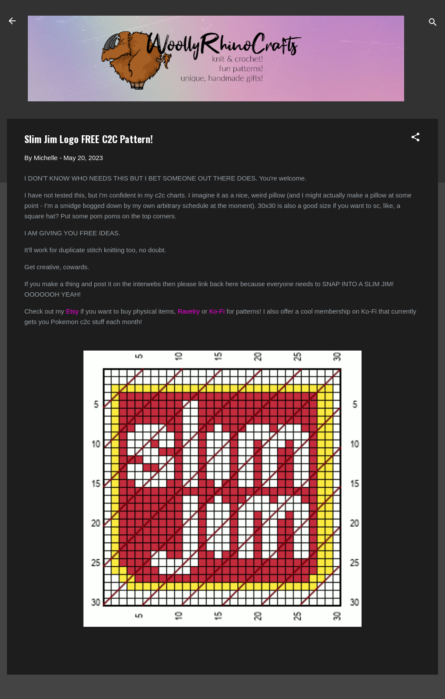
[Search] (433, 23)
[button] (415, 138)
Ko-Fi (217, 311)
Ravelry (189, 311)
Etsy (72, 311)
